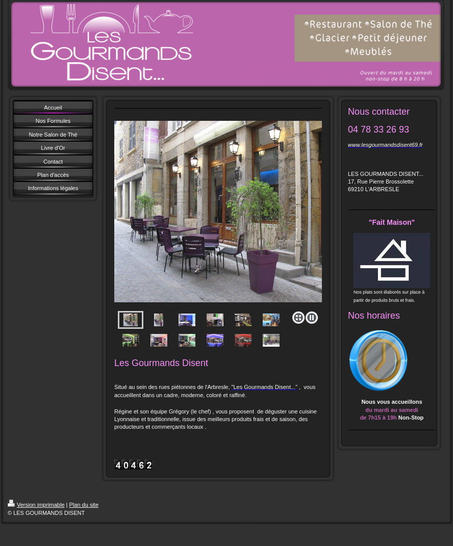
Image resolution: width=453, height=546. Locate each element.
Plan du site (83, 505)
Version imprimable (36, 505)
